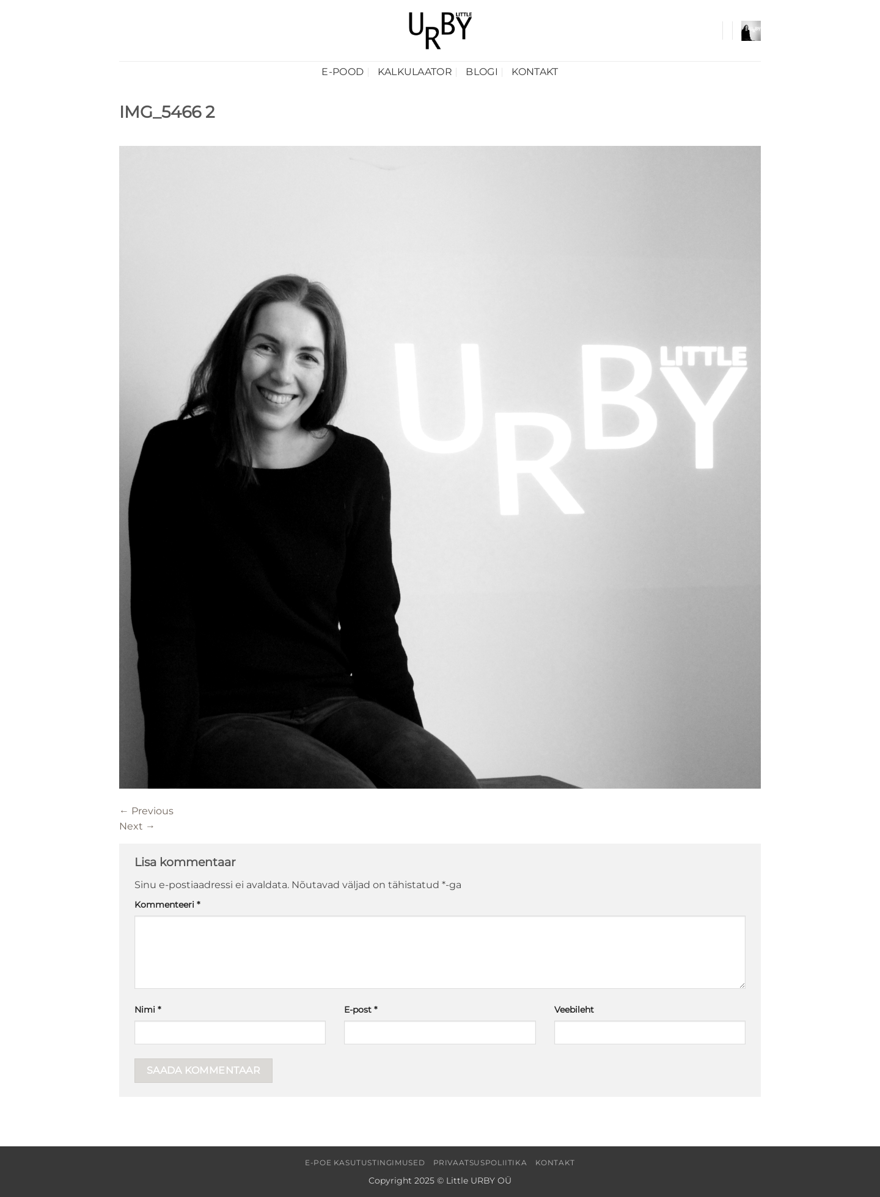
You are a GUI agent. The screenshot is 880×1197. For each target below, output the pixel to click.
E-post (360, 1009)
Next (137, 826)
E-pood (342, 72)
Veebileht (574, 1009)
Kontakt (535, 72)
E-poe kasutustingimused (365, 1162)
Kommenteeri (167, 904)
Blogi (482, 72)
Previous (146, 811)
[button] (751, 30)
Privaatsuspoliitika (480, 1162)
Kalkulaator (415, 72)
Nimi (147, 1009)
